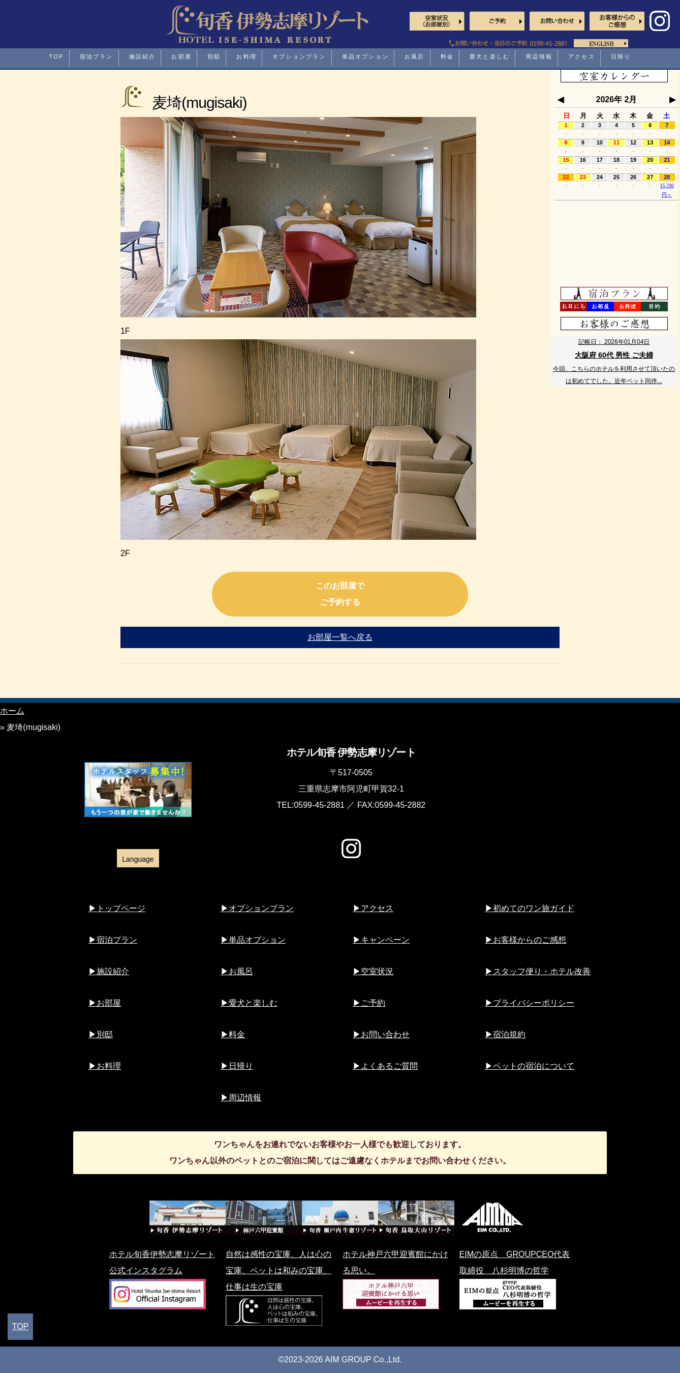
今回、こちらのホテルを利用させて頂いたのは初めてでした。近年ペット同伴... (614, 375)
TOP (20, 1326)
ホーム (12, 711)
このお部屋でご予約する (340, 593)
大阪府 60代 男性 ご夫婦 (614, 355)
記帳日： (614, 341)
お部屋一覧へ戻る (340, 637)
